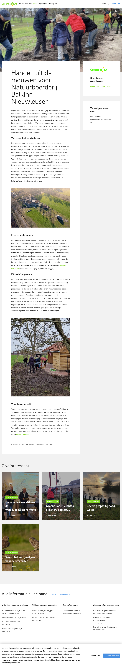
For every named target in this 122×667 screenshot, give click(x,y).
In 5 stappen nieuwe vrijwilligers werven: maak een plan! (13, 611)
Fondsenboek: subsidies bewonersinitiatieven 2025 (72, 611)
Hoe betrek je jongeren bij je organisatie (12, 629)
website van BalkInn (24, 434)
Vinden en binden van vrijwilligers (14, 617)
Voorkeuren (94, 655)
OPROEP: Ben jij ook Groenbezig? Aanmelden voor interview (105, 611)
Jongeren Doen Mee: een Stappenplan (11, 623)
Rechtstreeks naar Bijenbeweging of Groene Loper (105, 628)
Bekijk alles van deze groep (100, 86)
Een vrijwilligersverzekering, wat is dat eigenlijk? (44, 618)
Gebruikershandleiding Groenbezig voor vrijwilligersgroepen (101, 620)
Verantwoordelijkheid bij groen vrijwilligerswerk (43, 611)
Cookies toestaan (111, 655)
